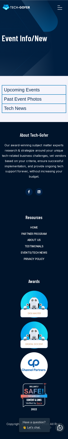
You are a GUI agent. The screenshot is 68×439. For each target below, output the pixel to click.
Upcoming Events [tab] (22, 89)
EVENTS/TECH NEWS (34, 252)
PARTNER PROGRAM (34, 233)
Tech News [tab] (15, 108)
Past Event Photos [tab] (23, 99)
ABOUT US (34, 239)
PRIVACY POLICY (34, 259)
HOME (34, 227)
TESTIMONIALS (34, 246)
